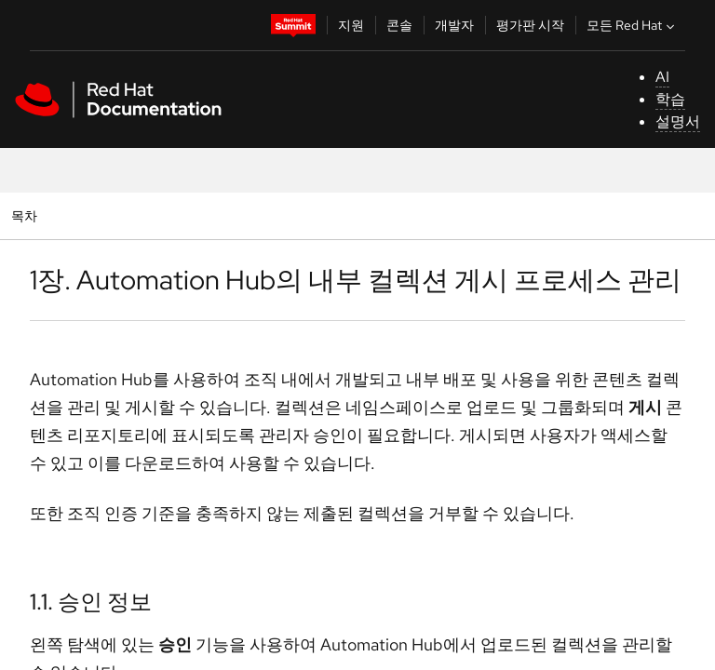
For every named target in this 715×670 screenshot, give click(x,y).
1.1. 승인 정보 (91, 601)
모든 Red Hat (633, 25)
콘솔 (399, 25)
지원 (351, 25)
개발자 (454, 25)
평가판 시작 (530, 25)
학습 (670, 99)
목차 (26, 215)
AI (662, 77)
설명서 (677, 121)
